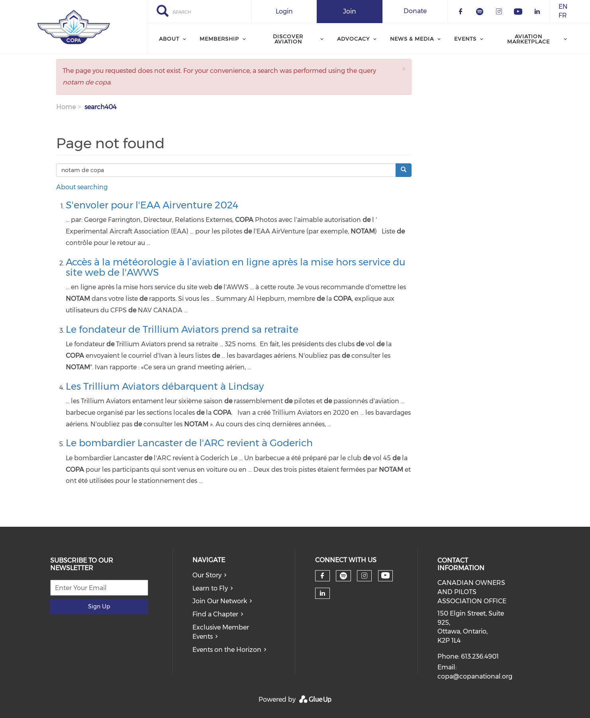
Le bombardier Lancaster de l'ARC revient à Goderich (189, 443)
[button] (404, 69)
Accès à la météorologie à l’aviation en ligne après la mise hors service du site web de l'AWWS (236, 267)
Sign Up (99, 606)
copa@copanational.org (474, 676)
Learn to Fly (210, 588)
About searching (82, 187)
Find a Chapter (215, 614)
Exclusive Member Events (220, 632)
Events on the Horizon (226, 649)
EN (563, 6)
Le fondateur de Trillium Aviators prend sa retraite (182, 329)
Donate (415, 11)
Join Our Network (219, 601)
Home (66, 107)
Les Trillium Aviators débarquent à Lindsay (165, 386)
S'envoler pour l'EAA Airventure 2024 (152, 205)
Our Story (206, 575)
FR (563, 16)
